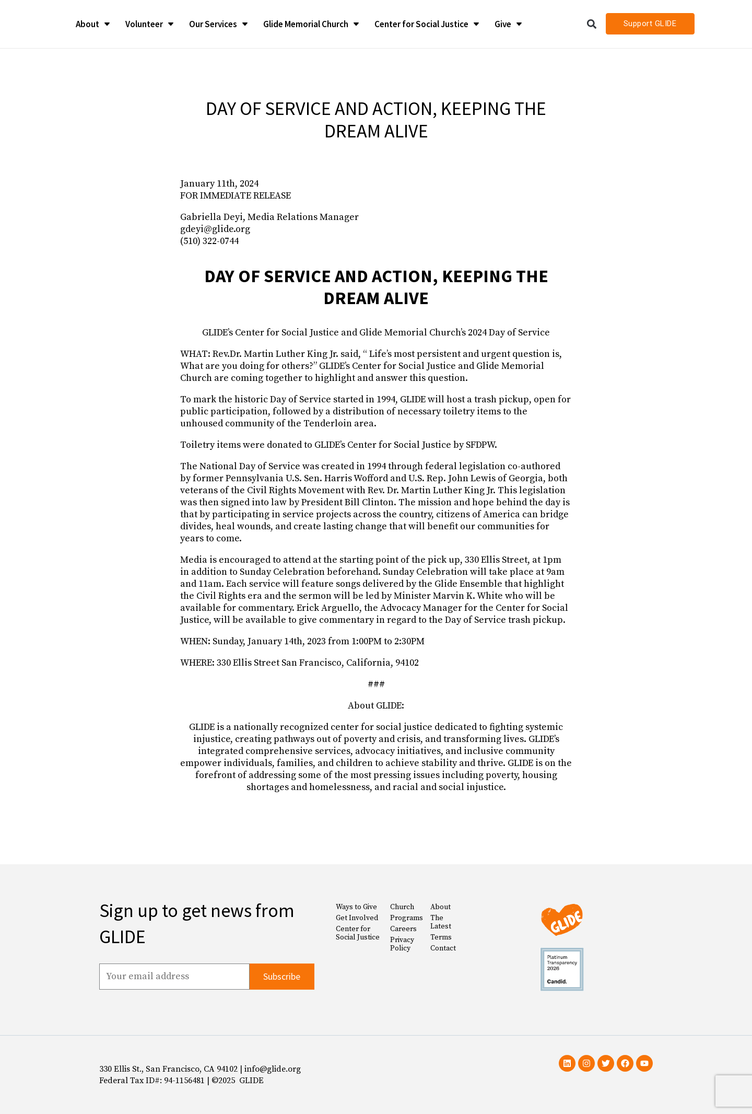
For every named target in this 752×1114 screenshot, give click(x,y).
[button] (592, 23)
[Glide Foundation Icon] (31, 24)
